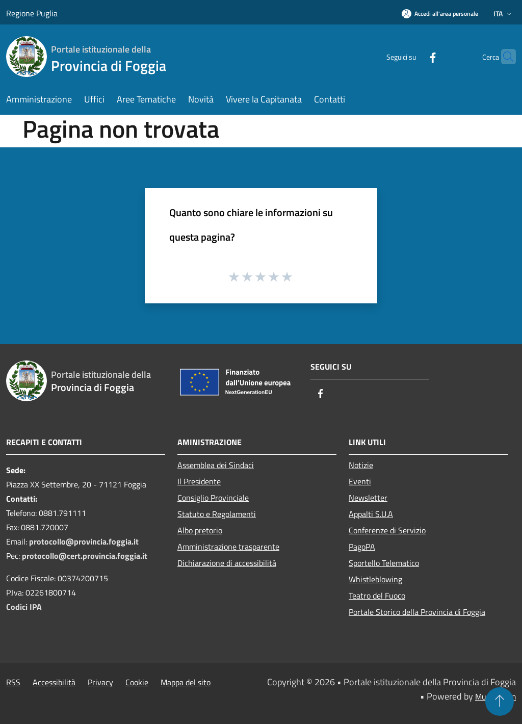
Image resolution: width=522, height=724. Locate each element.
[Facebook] (413, 56)
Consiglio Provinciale (213, 498)
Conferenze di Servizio (387, 530)
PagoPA (362, 546)
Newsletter (368, 498)
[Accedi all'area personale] (439, 13)
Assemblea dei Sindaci (215, 465)
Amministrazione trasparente (228, 546)
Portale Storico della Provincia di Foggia (417, 612)
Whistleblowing (375, 579)
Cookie (136, 682)
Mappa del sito (186, 682)
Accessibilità (54, 682)
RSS (13, 682)
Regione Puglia (32, 13)
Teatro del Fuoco (377, 595)
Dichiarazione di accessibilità (226, 563)
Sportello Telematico (384, 563)
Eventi (360, 481)
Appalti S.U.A (371, 514)
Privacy (100, 682)
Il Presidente (199, 481)
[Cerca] (503, 56)
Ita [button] (503, 13)
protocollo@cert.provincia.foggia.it (84, 556)
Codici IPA (24, 607)
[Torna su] (499, 701)
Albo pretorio (199, 530)
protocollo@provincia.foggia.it (84, 541)
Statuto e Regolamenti (216, 514)
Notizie (361, 465)
